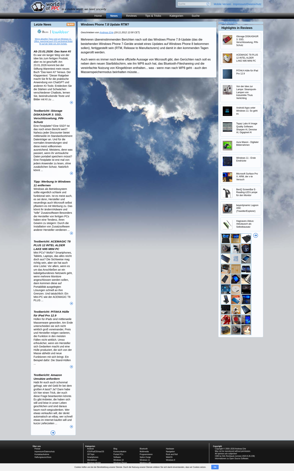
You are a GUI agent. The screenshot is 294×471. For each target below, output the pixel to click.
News (114, 15)
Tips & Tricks (153, 15)
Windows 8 (170, 460)
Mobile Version (222, 4)
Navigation (170, 452)
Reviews (131, 15)
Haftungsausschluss (42, 457)
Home (98, 15)
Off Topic (90, 454)
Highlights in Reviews (236, 27)
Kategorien (176, 15)
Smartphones (92, 457)
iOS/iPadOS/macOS (95, 452)
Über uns (37, 446)
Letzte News (42, 24)
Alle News (53, 432)
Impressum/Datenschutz (247, 4)
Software (117, 457)
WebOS (169, 457)
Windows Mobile (94, 463)
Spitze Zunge (145, 457)
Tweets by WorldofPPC (228, 23)
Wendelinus (92, 460)
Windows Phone (120, 463)
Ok (215, 467)
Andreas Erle (106, 32)
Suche (196, 15)
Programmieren (146, 454)
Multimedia (144, 452)
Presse (37, 449)
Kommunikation (119, 452)
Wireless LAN (145, 463)
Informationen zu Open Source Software (231, 458)
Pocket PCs (118, 454)
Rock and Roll (172, 454)
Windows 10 (118, 460)
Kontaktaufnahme (41, 454)
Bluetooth (144, 449)
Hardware (170, 449)
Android (90, 449)
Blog (42, 31)
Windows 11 (145, 460)
